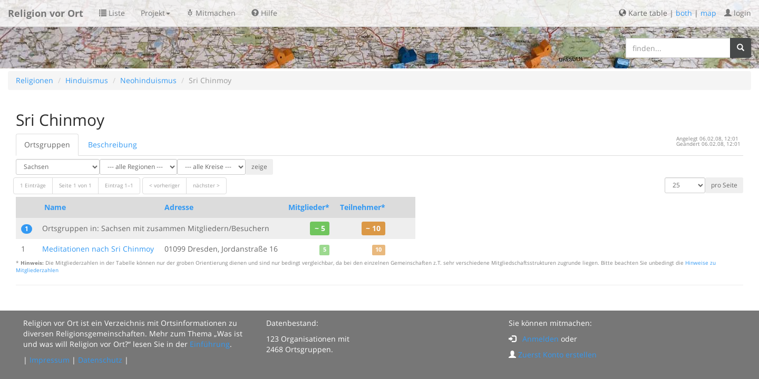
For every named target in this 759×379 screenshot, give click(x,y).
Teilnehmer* (362, 207)
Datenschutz (100, 360)
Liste (112, 13)
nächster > (206, 185)
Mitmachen (211, 13)
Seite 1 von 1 (75, 185)
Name (55, 207)
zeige (259, 166)
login (737, 13)
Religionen (34, 80)
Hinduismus (86, 80)
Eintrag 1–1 (119, 185)
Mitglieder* (308, 207)
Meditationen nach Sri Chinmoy (98, 249)
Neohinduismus (148, 80)
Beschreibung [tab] (112, 144)
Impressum (50, 360)
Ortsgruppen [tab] (47, 144)
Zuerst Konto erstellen (557, 355)
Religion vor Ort (45, 13)
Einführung (210, 344)
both (684, 13)
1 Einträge (33, 185)
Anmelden (540, 339)
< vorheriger (164, 185)
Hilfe (264, 13)
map (708, 13)
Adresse (178, 207)
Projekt (155, 13)
